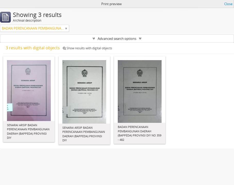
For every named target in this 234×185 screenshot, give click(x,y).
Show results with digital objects (87, 48)
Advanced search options (117, 38)
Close (228, 4)
